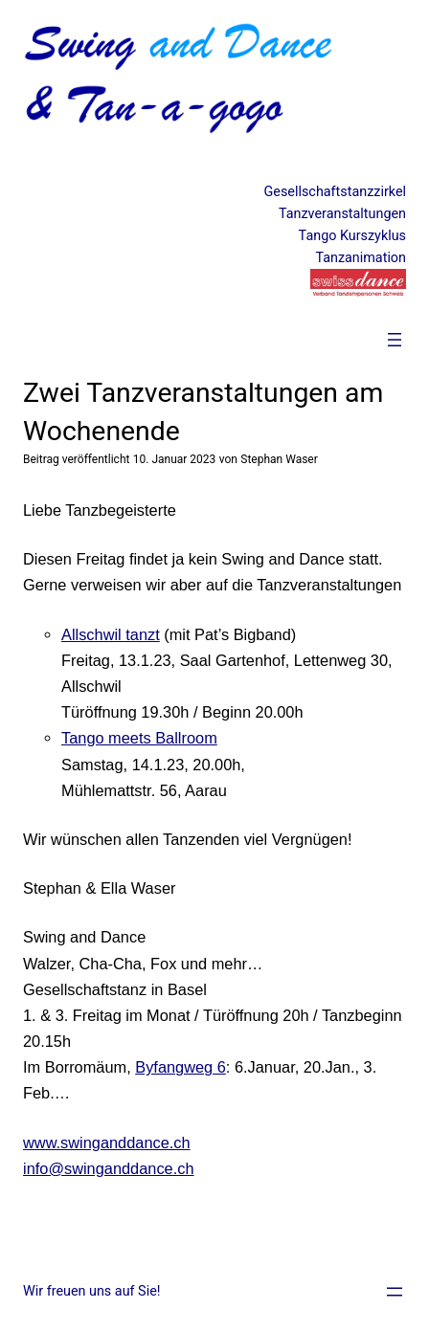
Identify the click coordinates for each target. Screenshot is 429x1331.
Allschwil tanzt (110, 634)
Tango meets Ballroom (139, 737)
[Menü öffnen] (394, 339)
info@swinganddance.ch (108, 1168)
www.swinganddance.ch (107, 1142)
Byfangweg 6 (180, 1067)
